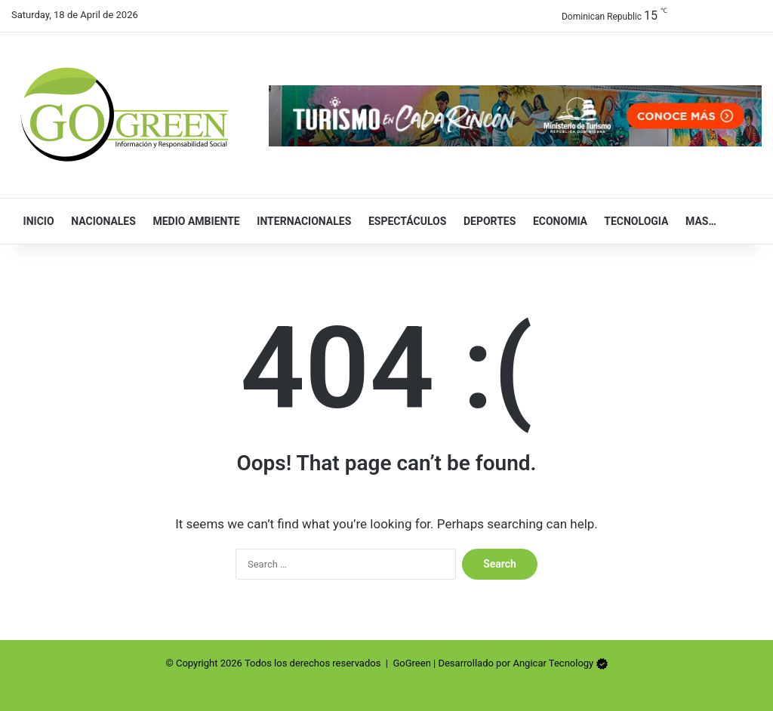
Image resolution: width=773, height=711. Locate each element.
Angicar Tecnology (553, 663)
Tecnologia (633, 221)
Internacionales (301, 221)
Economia (556, 221)
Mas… (697, 221)
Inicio (35, 221)
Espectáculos (404, 221)
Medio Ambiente (193, 221)
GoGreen (411, 663)
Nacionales (100, 221)
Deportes (486, 221)
